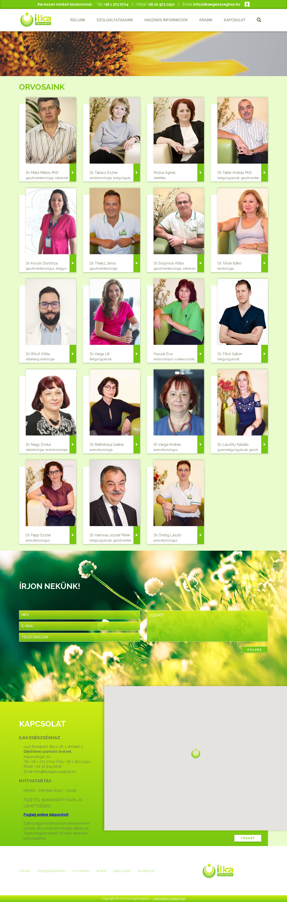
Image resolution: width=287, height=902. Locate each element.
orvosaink (80, 870)
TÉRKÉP (248, 838)
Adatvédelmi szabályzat (169, 898)
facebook (146, 870)
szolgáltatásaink (51, 870)
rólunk (24, 870)
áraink (101, 870)
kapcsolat (122, 870)
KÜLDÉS (254, 649)
